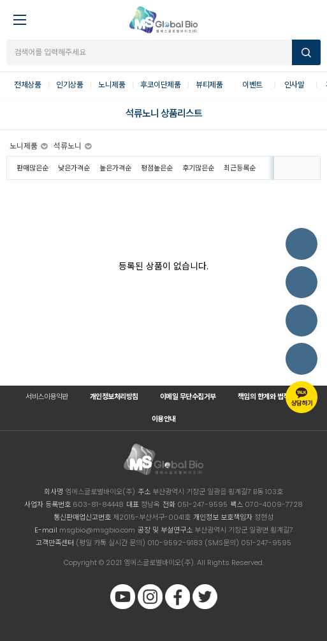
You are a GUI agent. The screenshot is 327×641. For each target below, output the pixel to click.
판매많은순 (32, 168)
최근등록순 (240, 168)
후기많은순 (198, 168)
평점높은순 (157, 168)
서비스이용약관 (46, 396)
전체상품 (27, 84)
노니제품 (111, 84)
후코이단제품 (160, 84)
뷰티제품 (209, 84)
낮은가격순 (74, 168)
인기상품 (69, 84)
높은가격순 (115, 168)
